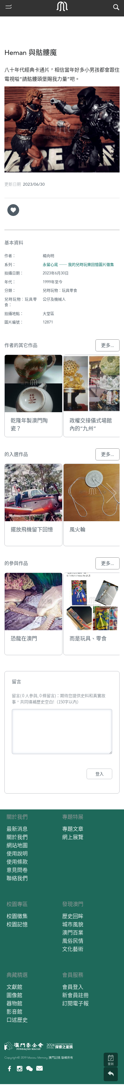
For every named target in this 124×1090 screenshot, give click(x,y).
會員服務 (72, 975)
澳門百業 (72, 933)
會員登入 (72, 987)
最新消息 (17, 829)
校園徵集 (17, 916)
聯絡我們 (17, 878)
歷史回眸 (72, 916)
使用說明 (17, 854)
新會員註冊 (75, 995)
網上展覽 (72, 837)
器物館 (14, 1003)
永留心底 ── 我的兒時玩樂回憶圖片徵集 (78, 264)
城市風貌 (72, 924)
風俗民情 (72, 941)
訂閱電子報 (75, 1003)
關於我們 (17, 817)
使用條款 (17, 862)
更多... (107, 345)
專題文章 (72, 829)
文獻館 (14, 987)
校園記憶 (17, 924)
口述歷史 (17, 1020)
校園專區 (17, 904)
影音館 (14, 1012)
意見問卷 (17, 870)
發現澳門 (72, 904)
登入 (99, 774)
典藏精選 (17, 975)
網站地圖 (17, 845)
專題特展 (72, 817)
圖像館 (14, 995)
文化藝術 (72, 949)
